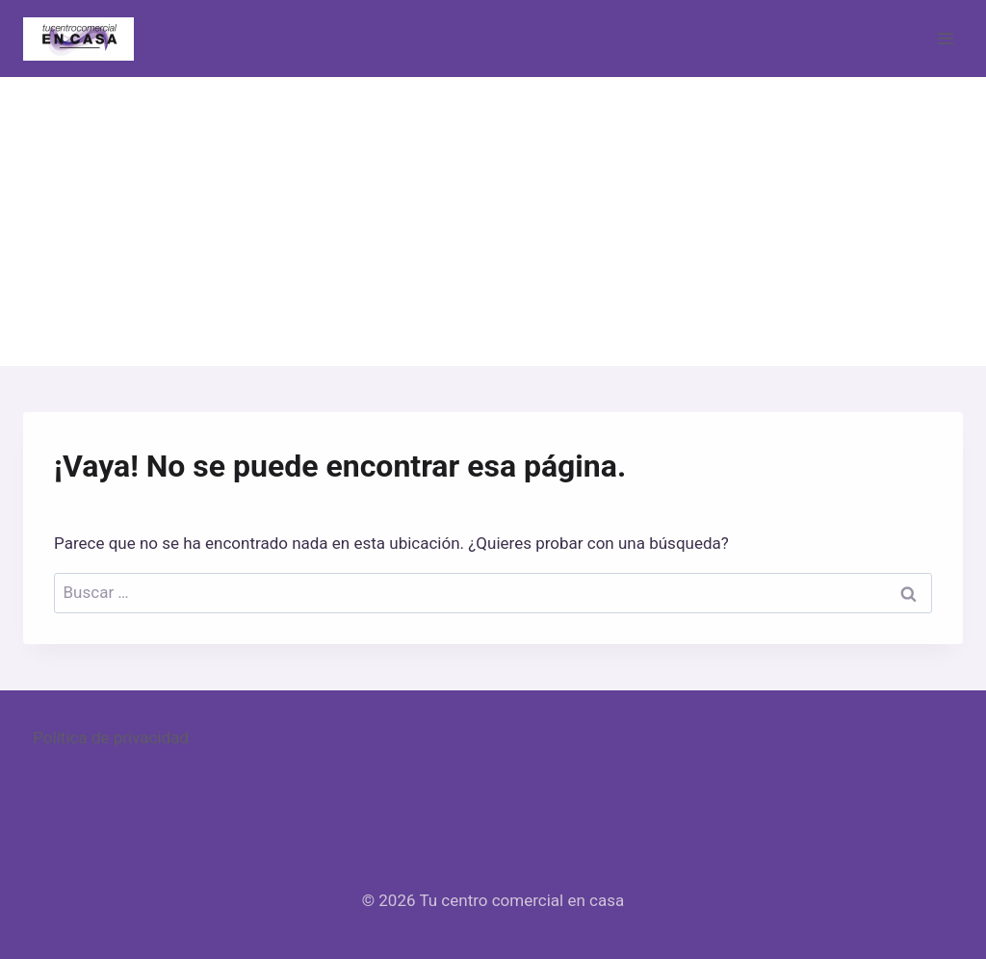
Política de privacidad (111, 737)
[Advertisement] (493, 221)
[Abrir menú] (945, 38)
